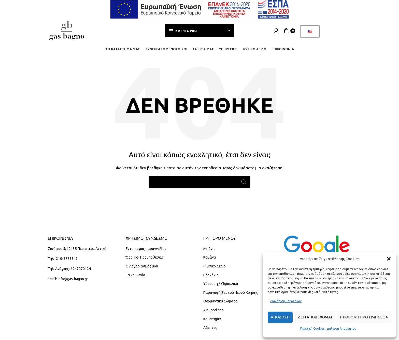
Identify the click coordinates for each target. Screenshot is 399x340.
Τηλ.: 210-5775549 (63, 262)
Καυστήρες (212, 322)
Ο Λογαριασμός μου (142, 269)
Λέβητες (210, 331)
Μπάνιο (209, 251)
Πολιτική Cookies (312, 328)
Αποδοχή (280, 317)
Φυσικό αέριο (214, 269)
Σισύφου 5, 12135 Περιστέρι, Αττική (77, 251)
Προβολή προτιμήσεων (364, 317)
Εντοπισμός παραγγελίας (146, 251)
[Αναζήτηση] (199, 185)
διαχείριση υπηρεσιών (286, 301)
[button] (388, 258)
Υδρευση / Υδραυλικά (220, 287)
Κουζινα (209, 260)
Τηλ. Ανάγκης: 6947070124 (69, 272)
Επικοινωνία (135, 278)
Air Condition (213, 313)
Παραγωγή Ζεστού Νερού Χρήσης (230, 295)
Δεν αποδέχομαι (315, 317)
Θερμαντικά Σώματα (220, 304)
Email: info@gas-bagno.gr (68, 282)
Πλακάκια (211, 278)
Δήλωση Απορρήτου (342, 328)
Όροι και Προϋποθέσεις (145, 260)
